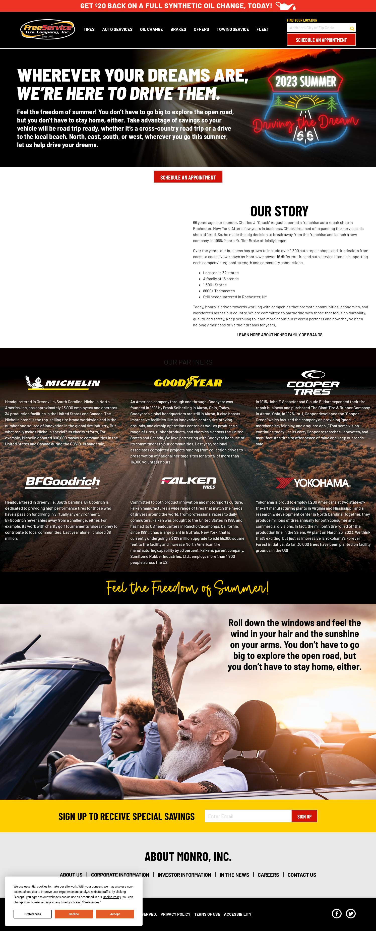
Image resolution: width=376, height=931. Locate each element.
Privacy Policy (176, 914)
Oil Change (151, 29)
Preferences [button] (91, 902)
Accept (115, 914)
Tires (89, 29)
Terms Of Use (207, 914)
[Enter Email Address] (248, 816)
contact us (302, 875)
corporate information (120, 875)
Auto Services (117, 29)
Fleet (263, 29)
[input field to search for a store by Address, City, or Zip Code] (321, 27)
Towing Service (233, 29)
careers (268, 875)
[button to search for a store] (352, 27)
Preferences (33, 914)
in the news (234, 875)
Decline (74, 914)
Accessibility (238, 914)
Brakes (178, 29)
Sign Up (304, 816)
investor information (184, 875)
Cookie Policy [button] (112, 897)
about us (71, 875)
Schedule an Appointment (321, 40)
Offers (201, 29)
